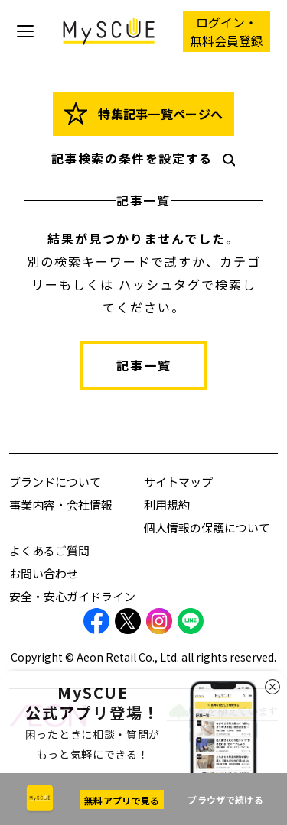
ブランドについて (55, 482)
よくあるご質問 (49, 550)
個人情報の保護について (207, 527)
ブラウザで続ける (225, 799)
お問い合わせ (43, 573)
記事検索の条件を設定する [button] (148, 158)
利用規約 (167, 505)
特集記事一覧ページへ (143, 113)
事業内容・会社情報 (61, 505)
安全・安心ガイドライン (72, 596)
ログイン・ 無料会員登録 (226, 31)
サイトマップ (178, 482)
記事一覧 (143, 365)
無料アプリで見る (121, 800)
